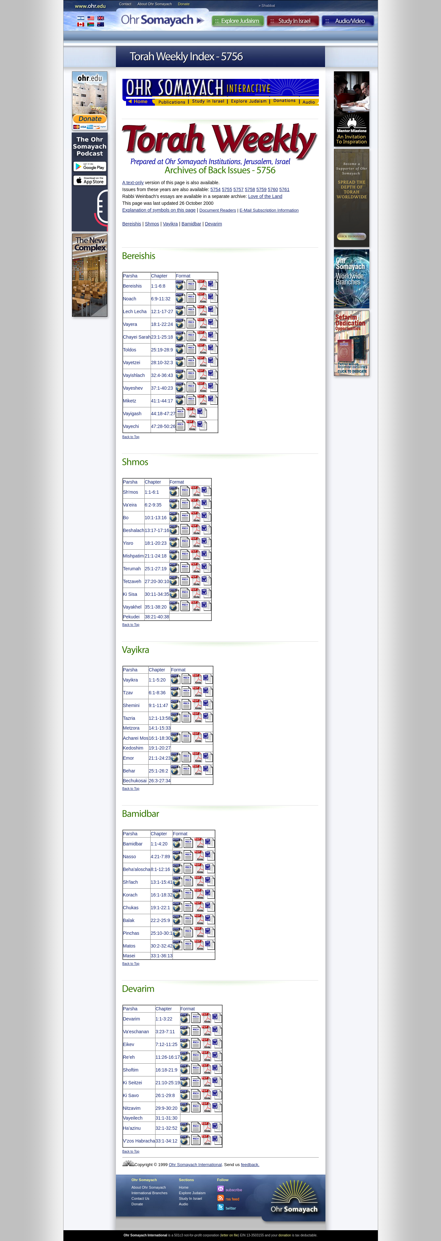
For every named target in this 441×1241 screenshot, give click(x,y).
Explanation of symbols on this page (159, 210)
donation (285, 1235)
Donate (184, 4)
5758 (250, 189)
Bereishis (131, 223)
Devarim (213, 223)
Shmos (152, 223)
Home (184, 1187)
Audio (348, 22)
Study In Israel (190, 1198)
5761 (284, 189)
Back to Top (130, 437)
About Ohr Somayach (155, 4)
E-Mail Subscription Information (269, 210)
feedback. (250, 1164)
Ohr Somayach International (195, 1164)
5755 (227, 189)
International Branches (91, 21)
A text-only (133, 182)
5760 (273, 189)
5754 (216, 189)
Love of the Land (265, 196)
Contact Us (140, 1198)
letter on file (229, 1235)
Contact (125, 4)
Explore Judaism (238, 22)
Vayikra (170, 223)
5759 (261, 189)
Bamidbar (191, 223)
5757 (238, 189)
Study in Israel (293, 22)
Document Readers (217, 210)
